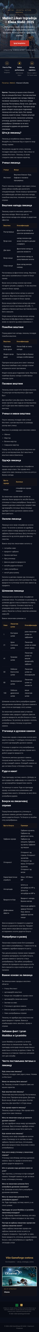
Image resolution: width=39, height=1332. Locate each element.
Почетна (5, 83)
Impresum (30, 1326)
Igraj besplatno (19, 43)
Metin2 (12, 83)
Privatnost (19, 1328)
